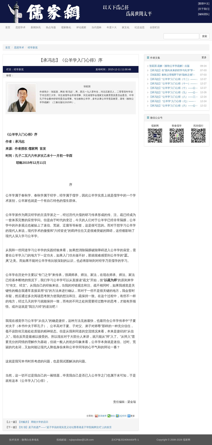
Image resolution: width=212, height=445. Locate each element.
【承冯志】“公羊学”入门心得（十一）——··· (173, 83)
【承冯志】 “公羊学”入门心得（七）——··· (172, 101)
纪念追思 (140, 27)
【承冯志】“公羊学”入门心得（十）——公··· (173, 87)
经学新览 (33, 47)
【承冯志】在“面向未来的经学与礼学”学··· (172, 70)
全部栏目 (155, 27)
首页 (7, 27)
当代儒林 (96, 27)
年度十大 (112, 27)
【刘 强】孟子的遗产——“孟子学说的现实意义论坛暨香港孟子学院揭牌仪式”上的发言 (65, 427)
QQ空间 (122, 416)
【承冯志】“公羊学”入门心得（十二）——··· (173, 79)
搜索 (204, 36)
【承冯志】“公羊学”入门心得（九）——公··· (173, 92)
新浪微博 (102, 416)
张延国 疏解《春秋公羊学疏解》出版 (169, 65)
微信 (113, 416)
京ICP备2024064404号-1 (125, 439)
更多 (133, 416)
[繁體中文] (203, 3)
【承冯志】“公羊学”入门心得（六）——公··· (173, 105)
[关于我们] (203, 8)
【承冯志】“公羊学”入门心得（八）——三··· (173, 96)
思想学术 (20, 27)
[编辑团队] (203, 14)
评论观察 (81, 27)
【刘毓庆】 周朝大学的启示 (33, 421)
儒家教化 (66, 27)
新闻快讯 (36, 27)
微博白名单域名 (30, 439)
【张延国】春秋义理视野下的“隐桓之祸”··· (172, 74)
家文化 (125, 27)
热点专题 (51, 27)
